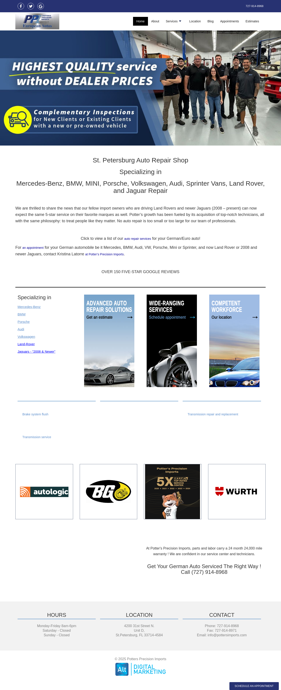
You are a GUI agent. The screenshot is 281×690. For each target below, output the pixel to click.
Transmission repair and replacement (216, 414)
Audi (21, 328)
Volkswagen (28, 336)
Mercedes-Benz (31, 306)
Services (173, 21)
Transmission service (38, 436)
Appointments (229, 21)
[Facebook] (21, 6)
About (155, 21)
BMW (22, 313)
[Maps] (40, 6)
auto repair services (137, 238)
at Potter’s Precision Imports (110, 254)
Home (140, 21)
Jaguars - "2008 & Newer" (40, 351)
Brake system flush (37, 414)
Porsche (25, 321)
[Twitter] (30, 6)
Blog (210, 21)
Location (195, 21)
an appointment (36, 247)
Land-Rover (28, 343)
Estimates (252, 21)
